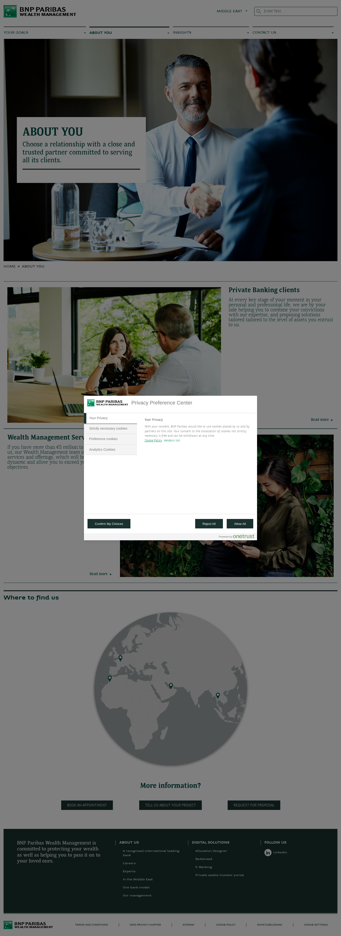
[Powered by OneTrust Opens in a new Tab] (237, 537)
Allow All (240, 524)
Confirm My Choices (109, 524)
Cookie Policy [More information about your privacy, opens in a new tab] (153, 440)
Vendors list (172, 440)
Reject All (209, 524)
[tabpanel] (198, 431)
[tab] (110, 418)
